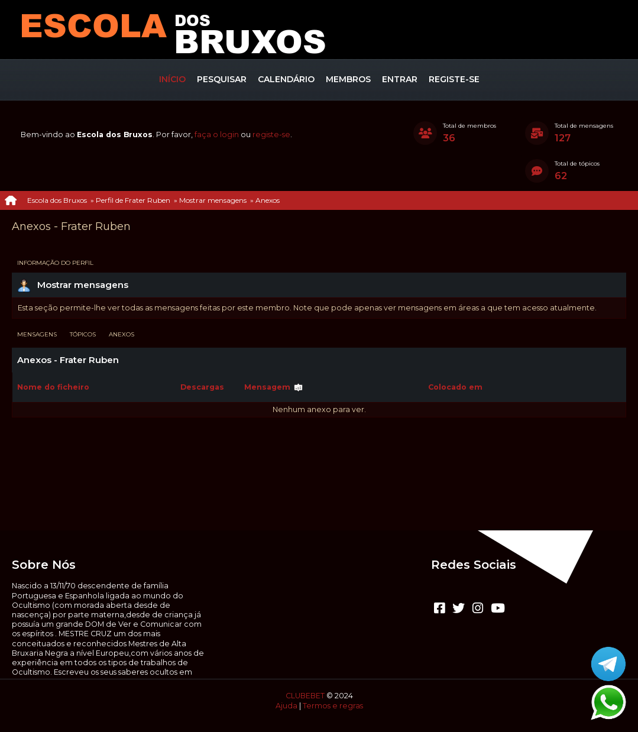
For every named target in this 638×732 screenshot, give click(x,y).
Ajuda (286, 705)
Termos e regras (333, 705)
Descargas (202, 387)
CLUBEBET (305, 695)
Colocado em (455, 387)
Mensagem (273, 387)
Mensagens (37, 334)
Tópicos (83, 334)
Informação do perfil (55, 263)
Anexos (121, 334)
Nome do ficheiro (53, 387)
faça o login (217, 134)
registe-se (271, 134)
